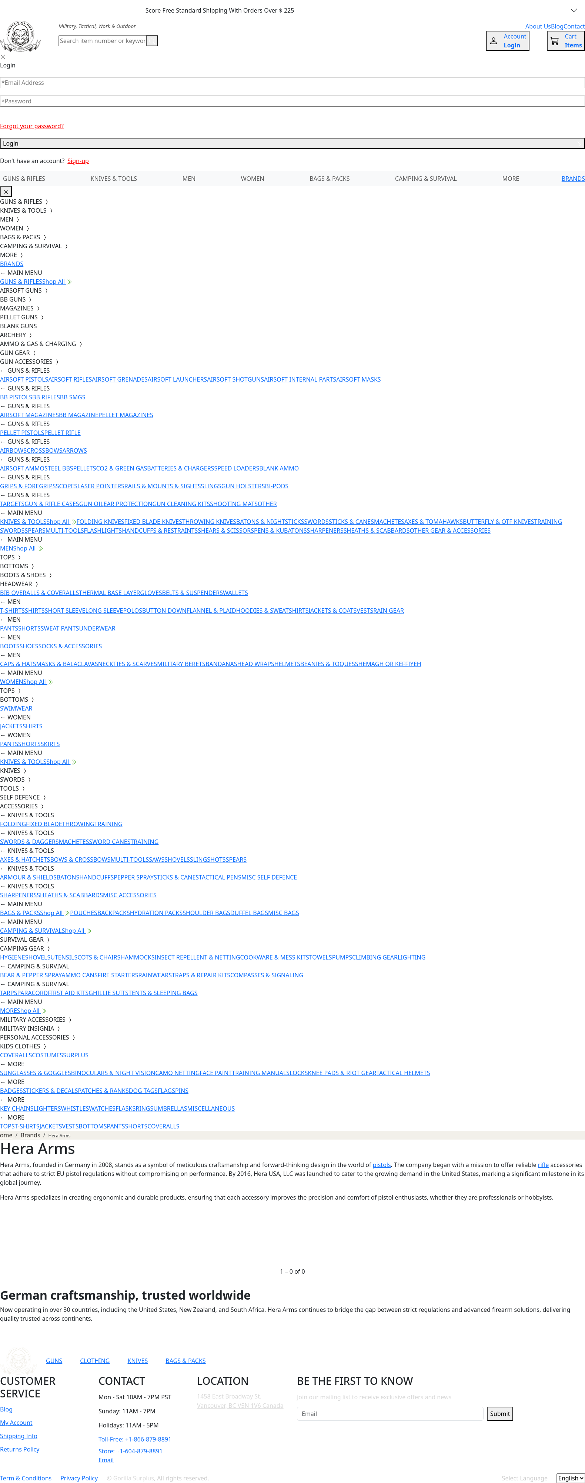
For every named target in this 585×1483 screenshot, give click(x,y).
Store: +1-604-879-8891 (130, 1451)
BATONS (68, 877)
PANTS (9, 628)
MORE (510, 178)
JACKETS (11, 726)
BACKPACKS (113, 913)
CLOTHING (95, 1361)
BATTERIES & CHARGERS (180, 468)
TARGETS (12, 504)
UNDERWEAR (97, 628)
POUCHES (83, 913)
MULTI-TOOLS (65, 530)
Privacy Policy (79, 1478)
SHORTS (29, 628)
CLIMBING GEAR (375, 957)
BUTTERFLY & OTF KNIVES (498, 522)
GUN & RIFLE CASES (51, 504)
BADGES (11, 1091)
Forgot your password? (32, 126)
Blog (6, 1409)
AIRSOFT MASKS (358, 379)
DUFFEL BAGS (249, 913)
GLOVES (151, 593)
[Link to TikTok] (427, 1361)
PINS (181, 1091)
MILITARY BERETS (181, 664)
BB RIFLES (46, 397)
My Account (16, 1423)
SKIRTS (50, 744)
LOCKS (299, 1073)
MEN (189, 178)
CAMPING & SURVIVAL (426, 178)
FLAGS (166, 1091)
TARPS (8, 993)
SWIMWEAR (16, 708)
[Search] (102, 40)
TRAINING (108, 824)
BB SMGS (73, 397)
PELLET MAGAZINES (125, 415)
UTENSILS (63, 957)
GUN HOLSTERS (243, 486)
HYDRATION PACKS (156, 913)
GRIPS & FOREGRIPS (28, 486)
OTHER (267, 504)
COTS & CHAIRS (98, 957)
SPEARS (34, 530)
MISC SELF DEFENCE (269, 877)
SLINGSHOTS (208, 859)
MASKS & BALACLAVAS (67, 664)
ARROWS (75, 450)
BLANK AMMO (279, 468)
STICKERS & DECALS (50, 1091)
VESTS (365, 610)
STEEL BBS (58, 468)
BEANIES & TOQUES (327, 664)
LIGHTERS (47, 1108)
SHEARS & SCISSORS (226, 530)
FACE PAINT (216, 1073)
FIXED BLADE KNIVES (153, 522)
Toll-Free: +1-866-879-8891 (134, 1439)
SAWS (156, 859)
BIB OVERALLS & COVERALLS (39, 593)
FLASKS (126, 1108)
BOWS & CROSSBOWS (80, 859)
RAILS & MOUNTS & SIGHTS (162, 486)
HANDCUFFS (96, 877)
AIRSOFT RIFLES (70, 379)
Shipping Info (18, 1436)
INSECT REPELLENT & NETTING (197, 957)
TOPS (7, 1126)
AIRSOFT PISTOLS (24, 379)
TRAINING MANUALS (261, 1073)
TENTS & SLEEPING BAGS (162, 993)
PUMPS (342, 957)
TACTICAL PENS (220, 877)
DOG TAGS (143, 1091)
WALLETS (235, 593)
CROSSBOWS (45, 450)
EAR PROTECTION (128, 504)
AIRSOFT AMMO (22, 468)
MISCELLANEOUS (211, 1108)
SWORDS (316, 522)
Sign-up (78, 161)
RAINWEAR (153, 975)
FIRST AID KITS (68, 993)
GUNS (54, 1361)
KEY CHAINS (17, 1108)
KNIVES (137, 1361)
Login (292, 143)
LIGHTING (411, 957)
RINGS (144, 1108)
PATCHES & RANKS (103, 1091)
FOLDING (13, 824)
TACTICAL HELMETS (403, 1073)
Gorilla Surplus (133, 1478)
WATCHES (102, 1108)
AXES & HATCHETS (25, 859)
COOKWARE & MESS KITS (274, 957)
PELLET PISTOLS (22, 433)
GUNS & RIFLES (24, 178)
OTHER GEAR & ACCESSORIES (450, 530)
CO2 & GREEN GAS (121, 468)
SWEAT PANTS (60, 628)
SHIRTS (35, 610)
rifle (543, 1165)
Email (106, 1460)
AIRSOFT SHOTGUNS (235, 379)
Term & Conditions (25, 1478)
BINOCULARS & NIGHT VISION (113, 1073)
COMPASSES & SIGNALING (266, 975)
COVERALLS (16, 1055)
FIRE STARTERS (117, 975)
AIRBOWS (13, 450)
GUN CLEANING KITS (181, 504)
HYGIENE (12, 957)
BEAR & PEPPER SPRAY (30, 975)
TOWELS (320, 957)
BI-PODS (277, 486)
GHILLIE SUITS (108, 993)
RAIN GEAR (388, 610)
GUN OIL (91, 504)
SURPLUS (75, 1055)
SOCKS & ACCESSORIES (70, 646)
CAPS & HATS (18, 664)
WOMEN (252, 178)
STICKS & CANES (351, 522)
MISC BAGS (283, 913)
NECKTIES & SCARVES (127, 664)
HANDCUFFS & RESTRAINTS (160, 530)
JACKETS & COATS (333, 610)
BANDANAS (221, 664)
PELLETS (84, 468)
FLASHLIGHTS (103, 530)
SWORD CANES (110, 842)
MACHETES (389, 522)
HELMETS (287, 664)
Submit (500, 1414)
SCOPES (66, 486)
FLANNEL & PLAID (211, 610)
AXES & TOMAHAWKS (433, 522)
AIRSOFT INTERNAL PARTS (300, 379)
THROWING (78, 824)
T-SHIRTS (12, 610)
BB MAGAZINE (78, 415)
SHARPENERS (325, 530)
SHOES (29, 646)
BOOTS (10, 646)
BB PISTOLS (16, 397)
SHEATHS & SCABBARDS (377, 530)
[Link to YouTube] (373, 1361)
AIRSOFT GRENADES (119, 379)
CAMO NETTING (177, 1073)
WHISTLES (75, 1108)
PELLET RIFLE (62, 433)
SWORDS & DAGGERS (29, 842)
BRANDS (573, 178)
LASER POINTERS (100, 486)
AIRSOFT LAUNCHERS (177, 379)
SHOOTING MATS (234, 504)
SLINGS (211, 486)
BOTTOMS (93, 1126)
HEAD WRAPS (255, 664)
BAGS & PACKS (330, 178)
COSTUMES (47, 1055)
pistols (382, 1165)
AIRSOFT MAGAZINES (29, 415)
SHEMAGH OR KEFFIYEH (388, 664)
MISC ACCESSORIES (130, 895)
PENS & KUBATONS (280, 530)
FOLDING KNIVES (100, 522)
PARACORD (32, 993)
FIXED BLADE (44, 824)
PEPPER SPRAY (134, 877)
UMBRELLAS (170, 1108)
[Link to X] (445, 1361)
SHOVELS (177, 859)
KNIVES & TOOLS (114, 178)
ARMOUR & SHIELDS (28, 877)
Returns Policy (19, 1449)
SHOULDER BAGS (206, 913)
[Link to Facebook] (391, 1361)
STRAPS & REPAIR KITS (199, 975)
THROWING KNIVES (209, 522)
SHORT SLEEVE (65, 610)
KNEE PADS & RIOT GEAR (342, 1073)
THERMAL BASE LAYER (109, 593)
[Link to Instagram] (409, 1361)
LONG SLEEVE (104, 610)
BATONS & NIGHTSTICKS (270, 522)
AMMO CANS (79, 975)
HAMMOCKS (137, 957)
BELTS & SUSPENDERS (192, 593)
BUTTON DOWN (164, 610)
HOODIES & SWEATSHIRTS (272, 610)
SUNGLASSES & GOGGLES (35, 1073)
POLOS (132, 610)
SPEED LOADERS (236, 468)
